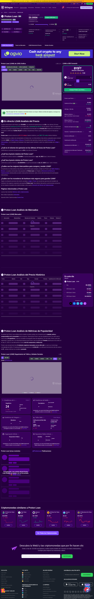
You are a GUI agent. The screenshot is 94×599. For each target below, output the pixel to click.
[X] (65, 592)
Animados (16, 194)
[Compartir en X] (70, 303)
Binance (21, 140)
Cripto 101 (3, 574)
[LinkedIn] (76, 592)
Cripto (6, 12)
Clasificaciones (13, 12)
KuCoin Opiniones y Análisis (48, 581)
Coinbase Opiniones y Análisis (49, 579)
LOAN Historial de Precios (35, 45)
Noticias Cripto (4, 581)
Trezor (3, 144)
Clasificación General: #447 (7, 19)
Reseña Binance (46, 576)
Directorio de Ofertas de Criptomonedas (43, 185)
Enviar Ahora (54, 411)
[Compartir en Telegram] (81, 303)
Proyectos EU (45, 593)
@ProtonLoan (8, 360)
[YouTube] (70, 592)
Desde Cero (20, 197)
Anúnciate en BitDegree (48, 597)
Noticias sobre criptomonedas (21, 192)
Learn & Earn (3, 572)
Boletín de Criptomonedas (6, 576)
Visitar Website (56, 417)
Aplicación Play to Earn (6, 587)
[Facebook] (73, 592)
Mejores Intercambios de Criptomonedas (9, 593)
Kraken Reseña (46, 574)
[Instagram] (81, 592)
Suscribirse (87, 574)
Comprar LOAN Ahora (51, 17)
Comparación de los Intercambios (8, 595)
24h (67, 29)
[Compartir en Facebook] (74, 303)
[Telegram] (67, 592)
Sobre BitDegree (46, 587)
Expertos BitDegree (47, 589)
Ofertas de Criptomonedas (6, 585)
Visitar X (28, 400)
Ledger (57, 142)
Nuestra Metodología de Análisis (49, 591)
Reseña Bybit (45, 572)
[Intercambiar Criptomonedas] (77, 80)
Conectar (89, 3)
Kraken (16, 140)
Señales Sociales (49, 45)
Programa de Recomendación (49, 595)
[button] (76, 4)
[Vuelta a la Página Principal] (2, 12)
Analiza (8, 525)
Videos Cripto (4, 583)
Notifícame (67, 556)
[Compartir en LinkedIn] (77, 303)
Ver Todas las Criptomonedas (47, 533)
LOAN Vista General (7, 45)
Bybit (12, 140)
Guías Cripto (3, 579)
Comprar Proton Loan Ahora (77, 89)
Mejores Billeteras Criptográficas (8, 597)
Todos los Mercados (20, 45)
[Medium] (78, 592)
